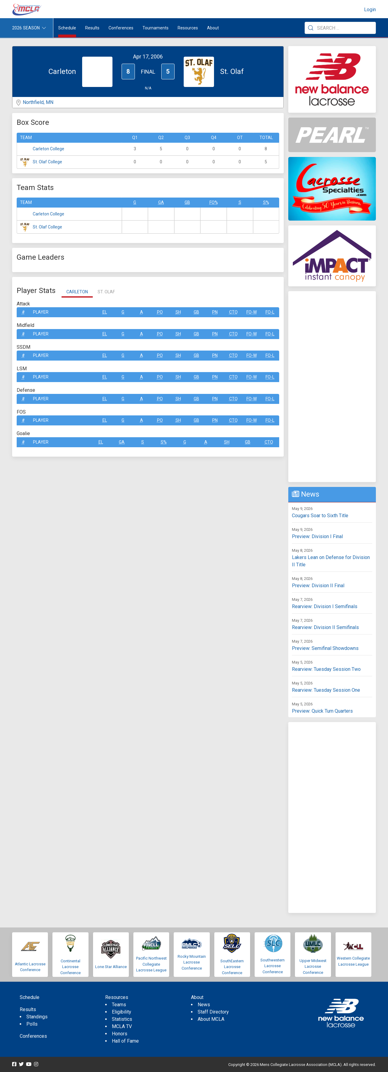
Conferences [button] (121, 27)
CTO (233, 312)
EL (104, 312)
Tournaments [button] (155, 27)
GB (187, 202)
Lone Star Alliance (111, 966)
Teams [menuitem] (119, 1004)
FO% (213, 202)
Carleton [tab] (77, 291)
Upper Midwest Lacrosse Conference (312, 966)
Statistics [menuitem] (122, 1019)
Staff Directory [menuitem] (213, 1012)
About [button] (213, 27)
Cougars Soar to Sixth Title (320, 515)
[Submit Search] (311, 28)
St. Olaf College (47, 161)
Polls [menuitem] (32, 1024)
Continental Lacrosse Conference (70, 967)
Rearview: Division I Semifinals (324, 606)
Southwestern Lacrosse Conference (272, 966)
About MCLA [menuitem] (211, 1019)
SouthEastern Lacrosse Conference (232, 967)
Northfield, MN (38, 102)
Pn (215, 312)
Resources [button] (188, 27)
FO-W (251, 312)
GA (161, 202)
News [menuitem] (204, 1004)
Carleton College (48, 148)
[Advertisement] (332, 387)
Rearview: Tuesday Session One (326, 690)
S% (266, 202)
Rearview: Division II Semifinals (325, 627)
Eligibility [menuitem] (121, 1012)
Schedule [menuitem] (67, 27)
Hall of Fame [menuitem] (125, 1041)
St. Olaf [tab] (106, 291)
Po (160, 312)
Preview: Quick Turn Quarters (322, 711)
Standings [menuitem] (37, 1017)
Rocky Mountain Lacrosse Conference (192, 962)
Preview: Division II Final (318, 585)
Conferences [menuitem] (33, 1036)
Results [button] (92, 27)
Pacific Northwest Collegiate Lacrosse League (151, 964)
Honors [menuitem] (119, 1034)
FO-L (270, 312)
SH (178, 312)
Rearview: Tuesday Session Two (326, 669)
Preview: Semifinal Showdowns (325, 648)
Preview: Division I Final (317, 536)
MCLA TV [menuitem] (122, 1026)
